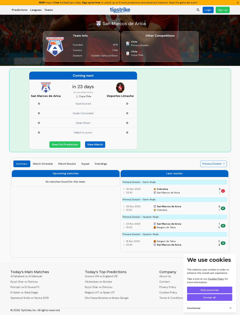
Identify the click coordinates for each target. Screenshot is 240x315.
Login (208, 10)
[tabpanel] (120, 212)
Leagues (36, 10)
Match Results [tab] (67, 164)
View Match (95, 144)
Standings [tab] (101, 164)
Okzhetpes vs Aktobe (98, 281)
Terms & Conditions (171, 298)
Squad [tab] (85, 164)
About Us (165, 276)
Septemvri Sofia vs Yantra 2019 (29, 298)
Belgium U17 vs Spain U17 (100, 292)
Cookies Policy (216, 278)
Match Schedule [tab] (43, 164)
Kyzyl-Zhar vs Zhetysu (24, 281)
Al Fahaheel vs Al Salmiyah (26, 276)
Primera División (212, 164)
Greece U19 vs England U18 (101, 276)
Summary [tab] (22, 164)
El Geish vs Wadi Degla (24, 292)
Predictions (20, 10)
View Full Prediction (65, 144)
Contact (164, 281)
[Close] (237, 2)
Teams (48, 10)
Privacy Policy (167, 287)
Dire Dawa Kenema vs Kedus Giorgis (107, 298)
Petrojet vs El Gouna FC (25, 287)
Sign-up (222, 10)
